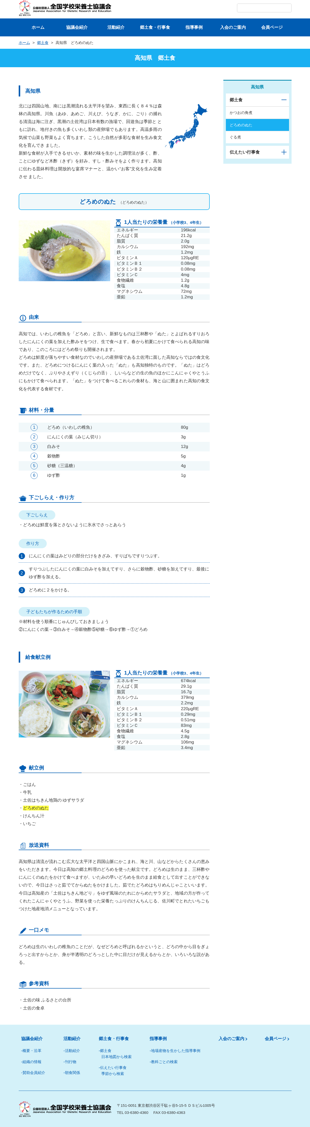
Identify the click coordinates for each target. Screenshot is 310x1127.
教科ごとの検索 (164, 1062)
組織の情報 (31, 1062)
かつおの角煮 (241, 112)
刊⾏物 (70, 1062)
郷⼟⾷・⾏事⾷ (155, 27)
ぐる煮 (235, 137)
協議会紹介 (77, 27)
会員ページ (272, 27)
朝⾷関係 (72, 1072)
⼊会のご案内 (233, 27)
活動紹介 (116, 27)
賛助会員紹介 (33, 1072)
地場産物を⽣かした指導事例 (175, 1050)
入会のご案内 (231, 1038)
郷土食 (43, 42)
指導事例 (194, 27)
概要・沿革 (31, 1050)
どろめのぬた (241, 125)
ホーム (38, 27)
